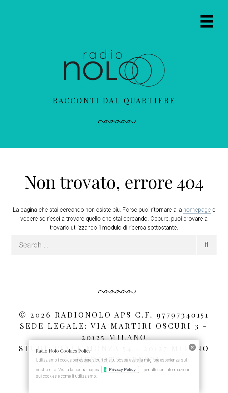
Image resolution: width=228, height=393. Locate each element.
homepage (197, 209)
